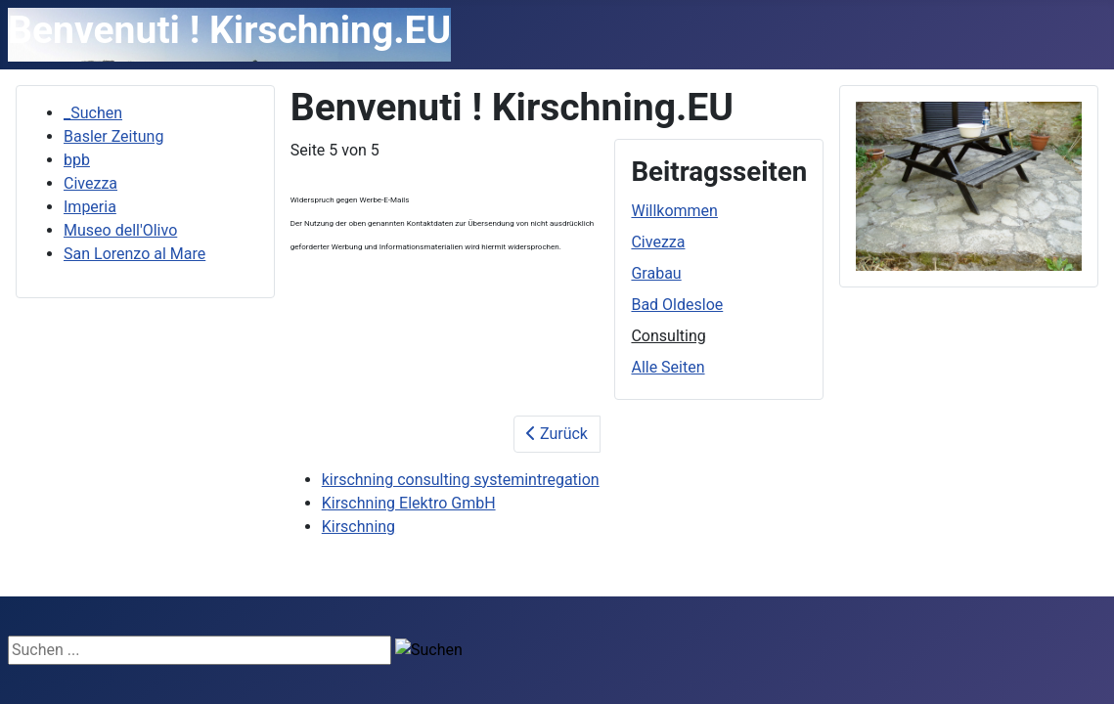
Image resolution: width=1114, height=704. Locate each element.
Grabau (656, 273)
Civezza (90, 183)
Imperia (90, 207)
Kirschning (358, 526)
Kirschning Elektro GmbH (409, 503)
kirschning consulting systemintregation (461, 479)
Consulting (668, 336)
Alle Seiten (667, 367)
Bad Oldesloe (677, 304)
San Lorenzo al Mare (134, 253)
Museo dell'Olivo (120, 230)
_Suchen (93, 113)
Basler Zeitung (113, 136)
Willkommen (674, 210)
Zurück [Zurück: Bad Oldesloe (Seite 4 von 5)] (557, 433)
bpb (77, 160)
